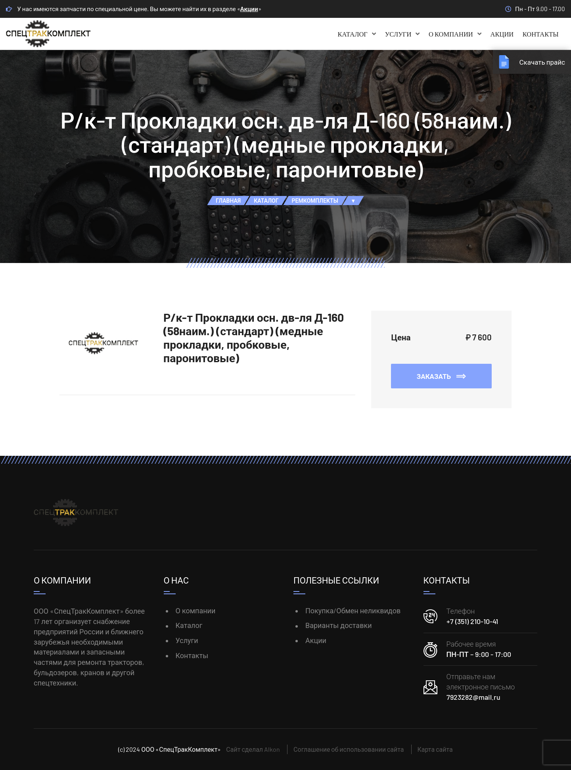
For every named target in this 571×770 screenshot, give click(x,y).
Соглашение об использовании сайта (348, 749)
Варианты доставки (338, 625)
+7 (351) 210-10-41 (472, 621)
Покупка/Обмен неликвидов (352, 610)
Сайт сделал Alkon (253, 749)
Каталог (357, 34)
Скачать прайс (542, 62)
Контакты (541, 34)
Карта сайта (435, 749)
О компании (455, 34)
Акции (249, 8)
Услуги (402, 34)
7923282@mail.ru (473, 697)
